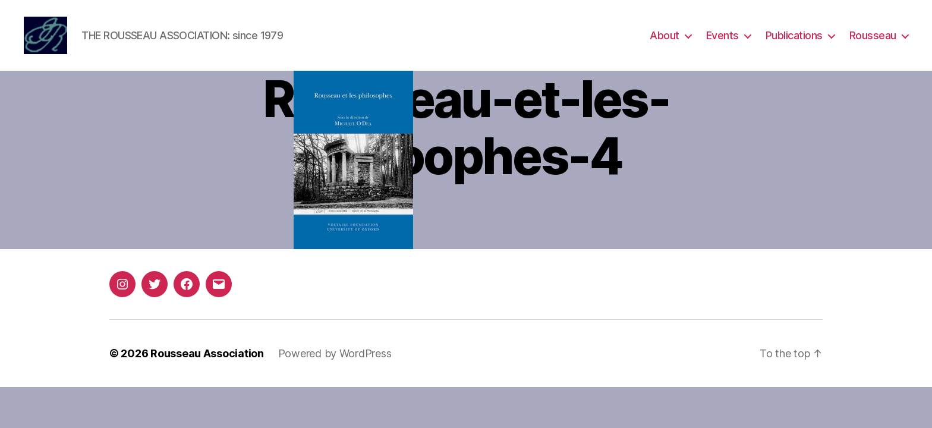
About (664, 37)
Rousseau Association (207, 357)
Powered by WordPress (335, 357)
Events (722, 37)
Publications (794, 37)
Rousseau (872, 37)
